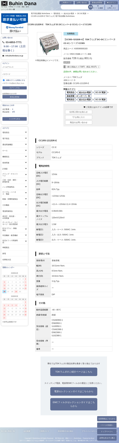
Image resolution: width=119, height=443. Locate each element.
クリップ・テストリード (10, 175)
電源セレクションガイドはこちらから (73, 391)
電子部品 (5, 138)
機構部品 (5, 157)
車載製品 (5, 247)
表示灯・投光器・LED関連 (9, 217)
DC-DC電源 (81, 13)
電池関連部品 (7, 211)
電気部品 (5, 132)
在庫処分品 (6, 260)
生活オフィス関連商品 (10, 241)
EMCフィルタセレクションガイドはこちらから (74, 404)
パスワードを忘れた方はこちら (13, 83)
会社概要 (27, 431)
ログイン (111, 3)
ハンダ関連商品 (8, 187)
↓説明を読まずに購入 (107, 438)
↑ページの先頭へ (106, 425)
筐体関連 (5, 163)
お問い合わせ (82, 3)
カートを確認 (98, 7)
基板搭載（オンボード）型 (78, 96)
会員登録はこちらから (106, 419)
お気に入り (111, 7)
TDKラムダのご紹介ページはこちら (73, 371)
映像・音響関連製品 (10, 199)
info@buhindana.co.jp (14, 56)
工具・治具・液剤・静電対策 (10, 181)
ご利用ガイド (66, 3)
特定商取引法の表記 (65, 431)
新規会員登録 (97, 3)
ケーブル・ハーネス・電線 (9, 193)
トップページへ (107, 431)
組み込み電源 (69, 13)
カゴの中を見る (14, 119)
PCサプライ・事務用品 (9, 229)
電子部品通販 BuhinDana (40, 13)
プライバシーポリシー (90, 431)
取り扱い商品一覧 (8, 431)
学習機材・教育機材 (10, 235)
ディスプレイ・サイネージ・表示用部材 (10, 223)
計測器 (5, 169)
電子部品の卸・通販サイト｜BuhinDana (68, 438)
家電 (4, 253)
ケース (5, 151)
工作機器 (5, 205)
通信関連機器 (7, 145)
